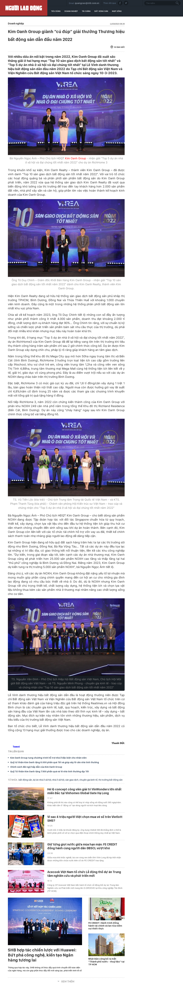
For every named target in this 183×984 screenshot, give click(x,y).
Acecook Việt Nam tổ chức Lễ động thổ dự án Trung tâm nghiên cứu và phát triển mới (84, 874)
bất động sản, (26, 779)
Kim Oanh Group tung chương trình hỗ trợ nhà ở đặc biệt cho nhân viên (48, 758)
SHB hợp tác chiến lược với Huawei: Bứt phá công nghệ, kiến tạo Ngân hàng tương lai (42, 955)
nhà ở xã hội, (58, 779)
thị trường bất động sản (110, 779)
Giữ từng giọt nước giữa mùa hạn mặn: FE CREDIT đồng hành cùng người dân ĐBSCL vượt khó (82, 846)
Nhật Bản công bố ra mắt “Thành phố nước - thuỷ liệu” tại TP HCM (106, 961)
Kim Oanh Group (75, 158)
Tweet (16, 746)
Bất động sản (101, 11)
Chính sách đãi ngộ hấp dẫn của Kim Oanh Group (36, 767)
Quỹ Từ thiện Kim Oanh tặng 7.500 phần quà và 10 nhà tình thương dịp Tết (49, 771)
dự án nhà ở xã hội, (42, 779)
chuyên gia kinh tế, (88, 779)
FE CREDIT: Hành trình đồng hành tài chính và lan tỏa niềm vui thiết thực (105, 926)
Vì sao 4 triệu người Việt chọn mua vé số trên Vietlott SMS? (84, 818)
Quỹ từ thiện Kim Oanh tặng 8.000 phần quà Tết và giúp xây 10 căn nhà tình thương (54, 762)
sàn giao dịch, (72, 779)
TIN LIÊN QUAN (16, 751)
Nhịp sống (117, 11)
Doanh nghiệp (71, 11)
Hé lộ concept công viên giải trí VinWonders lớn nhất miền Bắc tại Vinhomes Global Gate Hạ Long (84, 791)
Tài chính (86, 11)
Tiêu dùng (56, 11)
